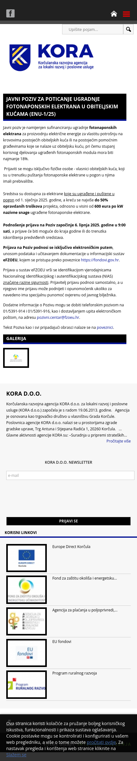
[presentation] (53, 501)
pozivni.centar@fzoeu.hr (58, 317)
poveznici (105, 327)
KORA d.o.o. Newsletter (68, 462)
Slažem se (16, 755)
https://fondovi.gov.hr (100, 260)
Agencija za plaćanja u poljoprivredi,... (85, 610)
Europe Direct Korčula (71, 546)
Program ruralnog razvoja (74, 673)
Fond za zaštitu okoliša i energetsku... (84, 578)
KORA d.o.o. (24, 393)
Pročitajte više (118, 441)
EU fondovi (61, 641)
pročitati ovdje (101, 742)
